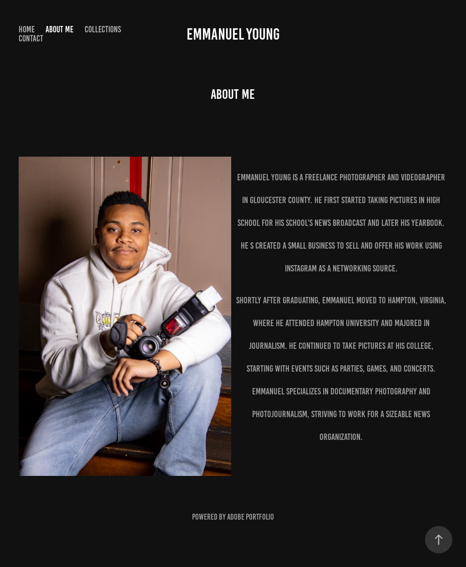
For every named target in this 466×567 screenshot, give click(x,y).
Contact (31, 38)
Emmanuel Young (233, 34)
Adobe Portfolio (250, 516)
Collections (103, 29)
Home (27, 29)
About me (59, 29)
